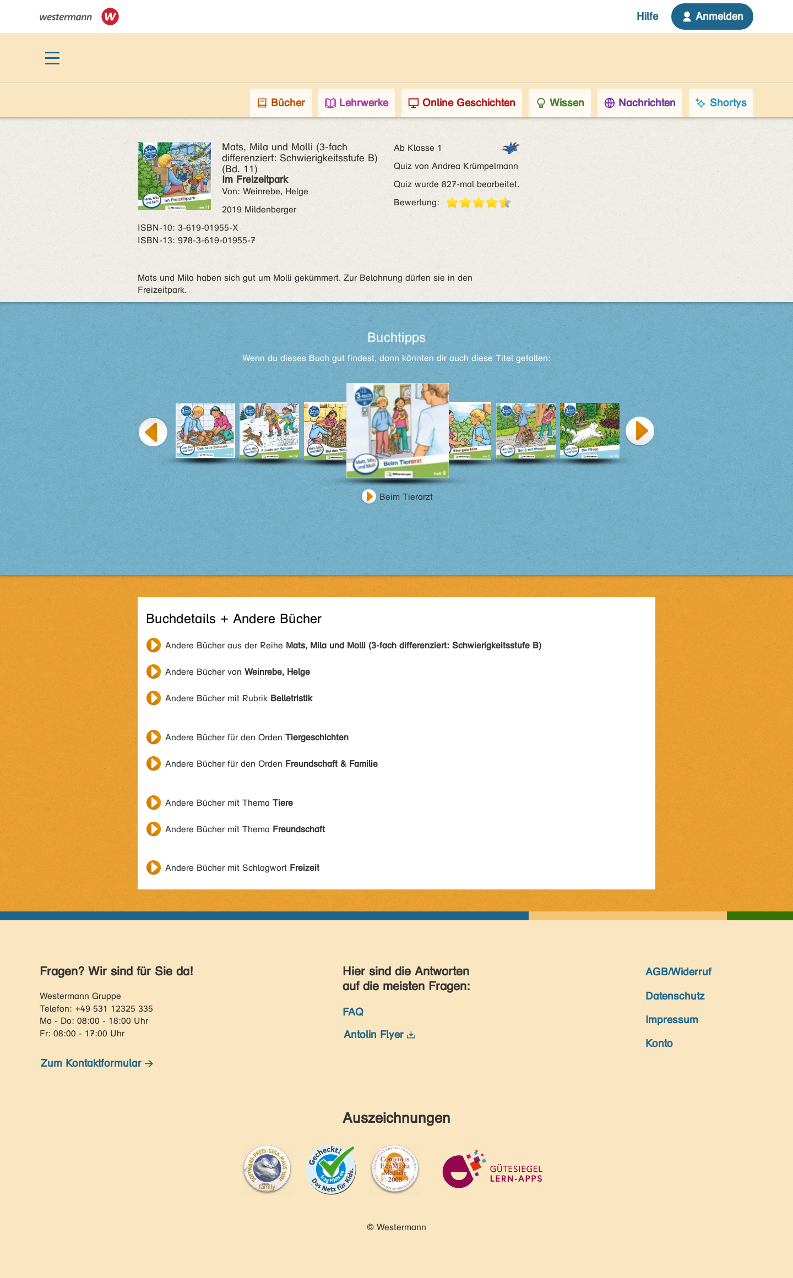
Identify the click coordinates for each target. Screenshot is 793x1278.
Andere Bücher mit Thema (229, 803)
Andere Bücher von (237, 672)
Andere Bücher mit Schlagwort (242, 867)
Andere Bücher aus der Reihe (353, 645)
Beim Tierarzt (406, 496)
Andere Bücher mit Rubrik (238, 698)
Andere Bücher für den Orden (257, 737)
